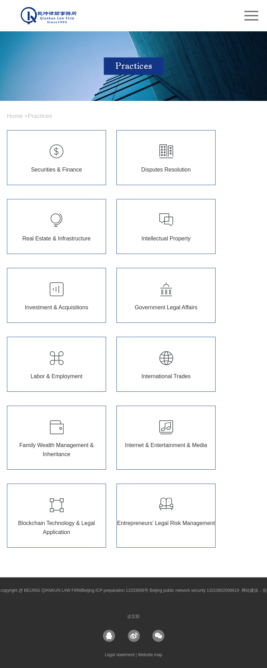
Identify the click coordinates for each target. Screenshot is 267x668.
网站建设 (250, 590)
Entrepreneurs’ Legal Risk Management (166, 523)
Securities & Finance (56, 170)
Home (15, 116)
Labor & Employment (56, 376)
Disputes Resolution (166, 170)
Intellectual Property (166, 238)
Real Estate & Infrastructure (56, 238)
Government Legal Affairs (166, 307)
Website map (150, 654)
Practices (40, 116)
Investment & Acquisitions (56, 307)
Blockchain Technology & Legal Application (56, 527)
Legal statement (120, 654)
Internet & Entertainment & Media (166, 445)
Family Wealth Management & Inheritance (56, 449)
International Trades (166, 376)
